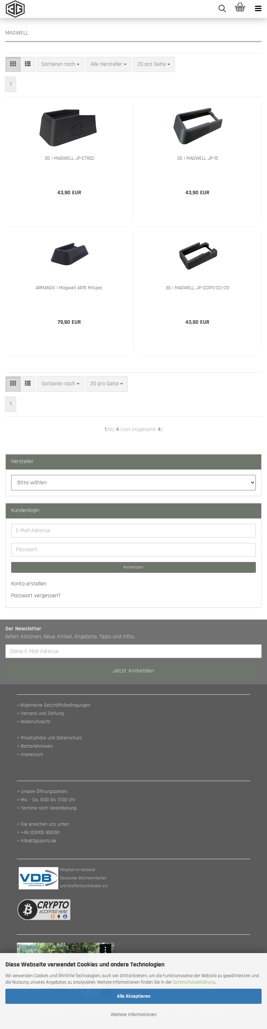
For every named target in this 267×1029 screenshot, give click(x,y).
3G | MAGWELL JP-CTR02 (69, 158)
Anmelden (133, 567)
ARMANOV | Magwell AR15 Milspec (69, 288)
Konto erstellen (28, 584)
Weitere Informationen (134, 1014)
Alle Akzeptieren (133, 996)
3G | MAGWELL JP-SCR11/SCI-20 (197, 288)
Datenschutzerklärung (194, 982)
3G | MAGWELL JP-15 (197, 158)
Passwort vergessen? (36, 595)
